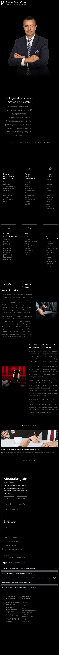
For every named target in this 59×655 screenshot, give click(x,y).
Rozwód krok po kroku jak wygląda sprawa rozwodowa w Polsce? (20, 469)
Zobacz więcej (28, 481)
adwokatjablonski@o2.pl (13, 571)
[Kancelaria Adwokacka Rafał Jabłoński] (47, 629)
